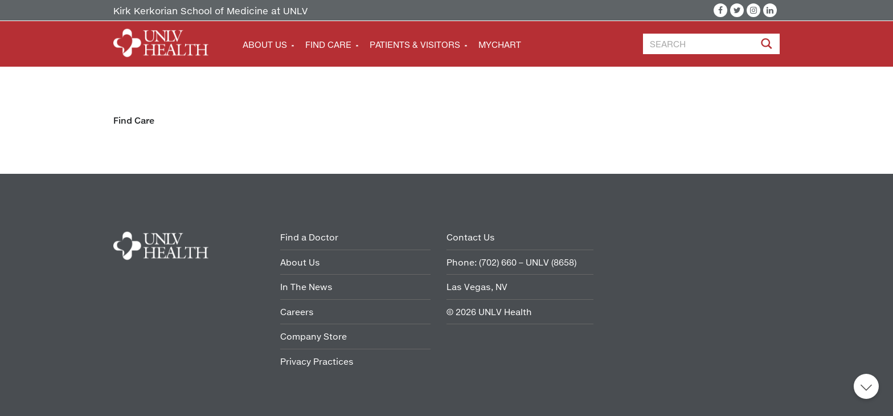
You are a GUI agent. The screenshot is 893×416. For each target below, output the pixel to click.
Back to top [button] (866, 386)
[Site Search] (768, 46)
